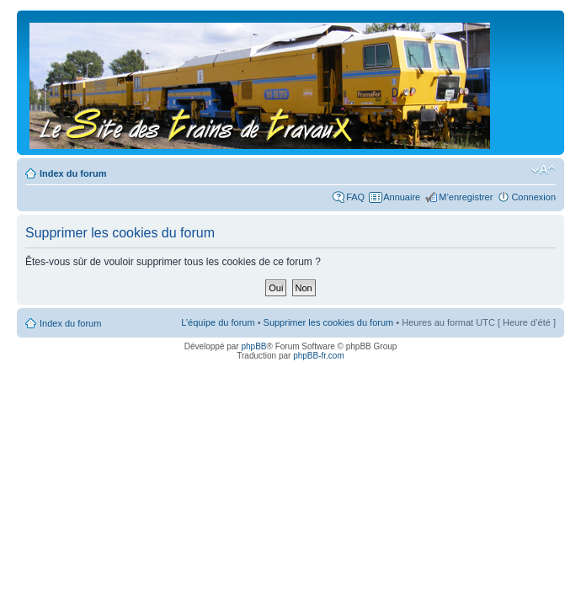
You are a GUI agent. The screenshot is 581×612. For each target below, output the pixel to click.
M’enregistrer (466, 197)
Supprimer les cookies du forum (329, 322)
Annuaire (401, 197)
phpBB (253, 346)
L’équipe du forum (217, 322)
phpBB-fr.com (318, 355)
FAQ (355, 197)
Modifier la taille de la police (543, 170)
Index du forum (73, 173)
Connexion (533, 197)
